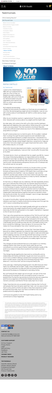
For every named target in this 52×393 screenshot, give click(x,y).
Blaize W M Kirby (7, 26)
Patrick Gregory (7, 48)
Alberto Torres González (9, 22)
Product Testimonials (8, 371)
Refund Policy (5, 348)
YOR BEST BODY (6, 354)
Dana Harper (6, 32)
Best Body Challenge (9, 61)
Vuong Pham (6, 54)
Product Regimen (7, 356)
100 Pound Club (7, 20)
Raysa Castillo (8, 50)
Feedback (4, 350)
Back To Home (8, 66)
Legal (3, 346)
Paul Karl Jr (5, 44)
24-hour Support (6, 343)
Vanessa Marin (6, 52)
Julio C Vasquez (7, 40)
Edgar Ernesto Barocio (8, 34)
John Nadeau (6, 38)
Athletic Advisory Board (8, 365)
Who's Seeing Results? (9, 18)
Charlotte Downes (7, 28)
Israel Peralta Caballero (9, 36)
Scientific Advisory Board (9, 364)
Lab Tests (4, 352)
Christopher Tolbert (8, 30)
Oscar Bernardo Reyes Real (10, 46)
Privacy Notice (5, 345)
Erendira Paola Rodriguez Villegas (11, 58)
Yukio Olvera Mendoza (9, 56)
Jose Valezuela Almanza (9, 42)
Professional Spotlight (9, 63)
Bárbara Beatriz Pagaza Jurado (11, 24)
